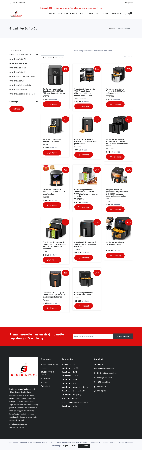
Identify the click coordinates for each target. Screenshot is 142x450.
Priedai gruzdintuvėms (70, 399)
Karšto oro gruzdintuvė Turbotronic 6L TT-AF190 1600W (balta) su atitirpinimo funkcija (86, 193)
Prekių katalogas (68, 365)
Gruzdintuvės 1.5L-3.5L (70, 368)
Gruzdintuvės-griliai (69, 406)
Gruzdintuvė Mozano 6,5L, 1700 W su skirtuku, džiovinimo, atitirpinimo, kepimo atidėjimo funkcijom (85, 92)
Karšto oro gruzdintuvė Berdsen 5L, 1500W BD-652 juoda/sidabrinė (54, 192)
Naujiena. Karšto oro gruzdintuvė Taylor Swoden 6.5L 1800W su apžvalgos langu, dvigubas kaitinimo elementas (117, 194)
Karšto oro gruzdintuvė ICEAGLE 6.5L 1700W (84, 294)
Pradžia (52, 14)
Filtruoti (16, 109)
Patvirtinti (84, 446)
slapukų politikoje (69, 446)
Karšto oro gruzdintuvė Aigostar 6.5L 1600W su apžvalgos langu (116, 91)
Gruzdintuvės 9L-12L (69, 383)
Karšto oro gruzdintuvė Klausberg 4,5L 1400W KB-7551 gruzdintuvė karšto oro (54, 91)
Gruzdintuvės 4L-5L (69, 372)
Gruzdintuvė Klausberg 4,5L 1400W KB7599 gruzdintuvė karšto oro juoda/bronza (54, 295)
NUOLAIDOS (93, 14)
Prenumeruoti (123, 336)
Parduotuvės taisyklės (49, 365)
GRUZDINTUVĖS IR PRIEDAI (68, 14)
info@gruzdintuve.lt (104, 378)
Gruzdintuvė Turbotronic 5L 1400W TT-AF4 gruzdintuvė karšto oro (85, 244)
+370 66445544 (19, 2)
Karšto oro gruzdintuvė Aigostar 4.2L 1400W (52, 140)
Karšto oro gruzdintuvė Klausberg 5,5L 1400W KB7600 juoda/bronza (87, 141)
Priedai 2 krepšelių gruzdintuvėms (75, 402)
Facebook (100, 386)
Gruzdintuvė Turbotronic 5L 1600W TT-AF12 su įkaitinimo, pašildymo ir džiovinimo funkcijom (55, 245)
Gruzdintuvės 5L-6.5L (70, 376)
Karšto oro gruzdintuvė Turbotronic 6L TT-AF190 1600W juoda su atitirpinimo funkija (117, 142)
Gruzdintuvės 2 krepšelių (71, 395)
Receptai (83, 14)
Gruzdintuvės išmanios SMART (73, 391)
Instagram (100, 391)
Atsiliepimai (105, 14)
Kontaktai (116, 14)
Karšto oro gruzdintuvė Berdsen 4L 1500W (115, 243)
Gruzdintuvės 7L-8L (69, 380)
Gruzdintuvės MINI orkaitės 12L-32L (75, 387)
